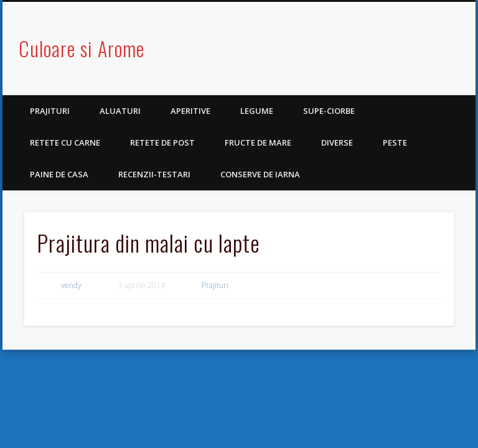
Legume (256, 110)
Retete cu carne (65, 142)
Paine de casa (59, 174)
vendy (71, 285)
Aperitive (190, 110)
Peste (395, 142)
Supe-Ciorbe (329, 110)
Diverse (337, 142)
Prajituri (50, 110)
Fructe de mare (258, 142)
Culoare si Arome (81, 48)
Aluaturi (120, 110)
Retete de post (162, 142)
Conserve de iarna (260, 174)
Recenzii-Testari (154, 174)
